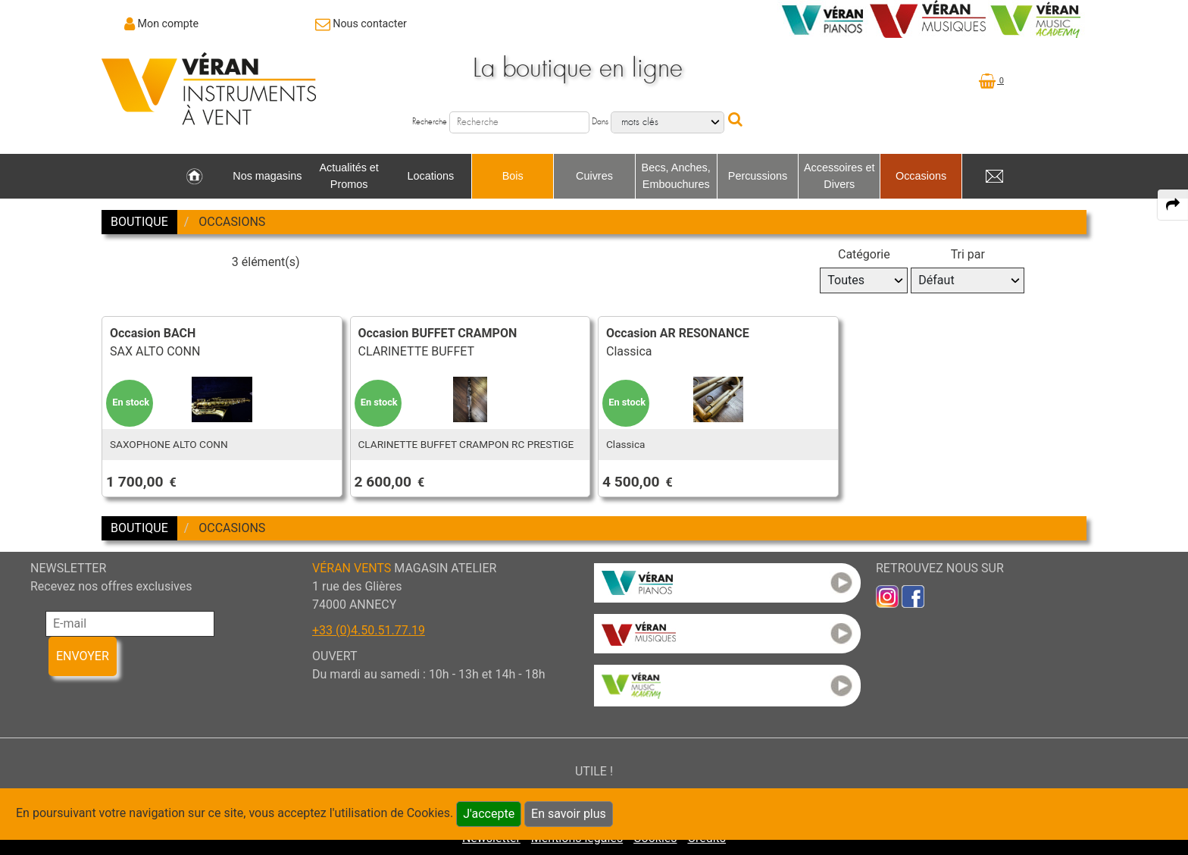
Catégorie (864, 254)
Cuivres (594, 176)
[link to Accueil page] (194, 176)
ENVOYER (82, 656)
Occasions (921, 176)
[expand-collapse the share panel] (1173, 204)
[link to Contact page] (361, 23)
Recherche (429, 121)
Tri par (968, 254)
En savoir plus (568, 813)
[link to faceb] (913, 596)
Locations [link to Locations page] (431, 176)
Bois (513, 176)
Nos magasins (267, 176)
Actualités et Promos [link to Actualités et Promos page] (348, 175)
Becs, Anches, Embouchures (676, 175)
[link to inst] (887, 596)
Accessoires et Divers (839, 175)
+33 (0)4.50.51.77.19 (368, 630)
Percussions (757, 176)
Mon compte (168, 23)
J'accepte (488, 813)
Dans (600, 121)
